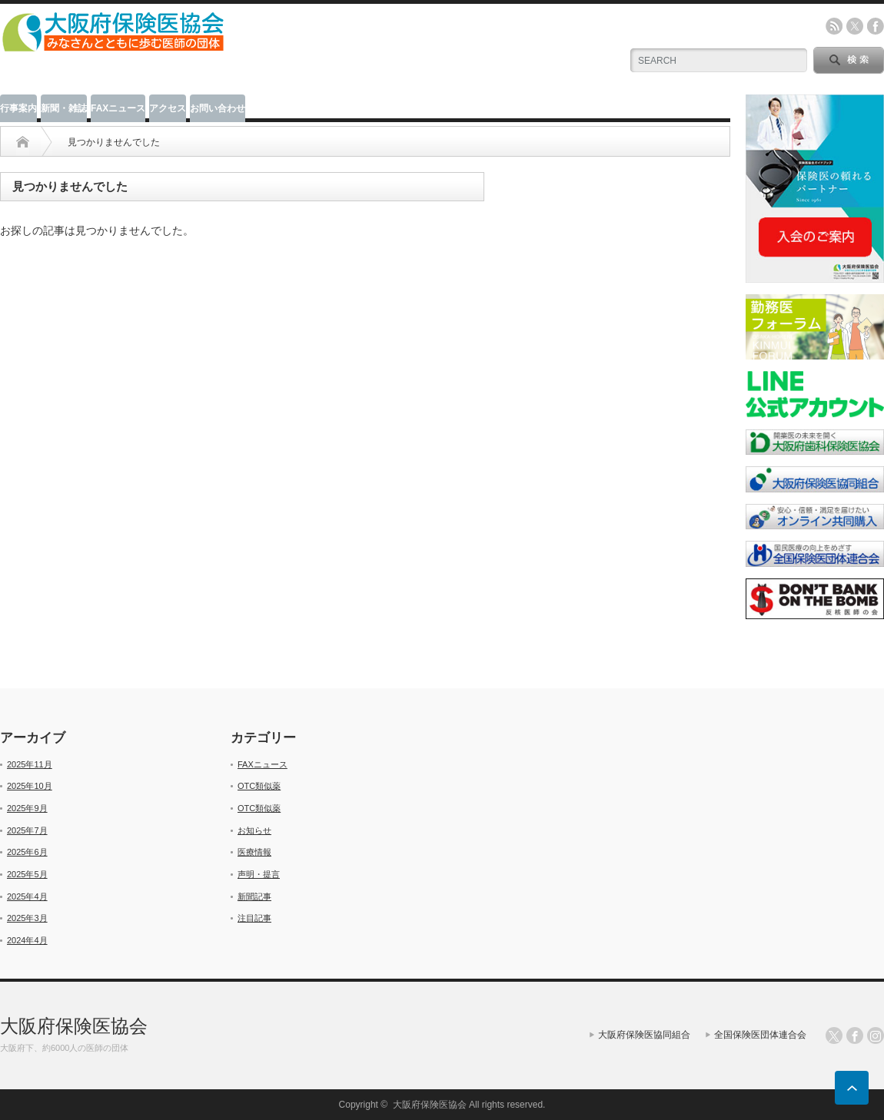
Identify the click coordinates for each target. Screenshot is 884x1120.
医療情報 (254, 852)
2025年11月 (29, 764)
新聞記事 (254, 896)
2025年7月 (27, 830)
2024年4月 (27, 940)
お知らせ (254, 830)
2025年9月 (27, 808)
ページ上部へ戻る (852, 1088)
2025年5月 (27, 874)
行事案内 (18, 108)
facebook (875, 26)
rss (834, 26)
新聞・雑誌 (64, 108)
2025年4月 (27, 896)
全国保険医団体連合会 (760, 1034)
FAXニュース (118, 108)
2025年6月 (27, 852)
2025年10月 (29, 785)
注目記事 (254, 918)
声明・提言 (259, 874)
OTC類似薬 (259, 785)
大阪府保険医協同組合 (644, 1034)
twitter (854, 26)
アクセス (167, 108)
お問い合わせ (217, 108)
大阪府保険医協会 (74, 1026)
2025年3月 (27, 918)
